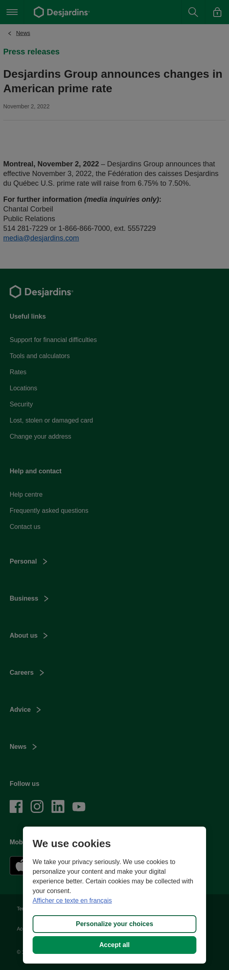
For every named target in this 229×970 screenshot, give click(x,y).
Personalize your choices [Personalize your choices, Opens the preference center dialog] (114, 923)
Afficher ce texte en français (72, 900)
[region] (114, 895)
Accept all (114, 944)
